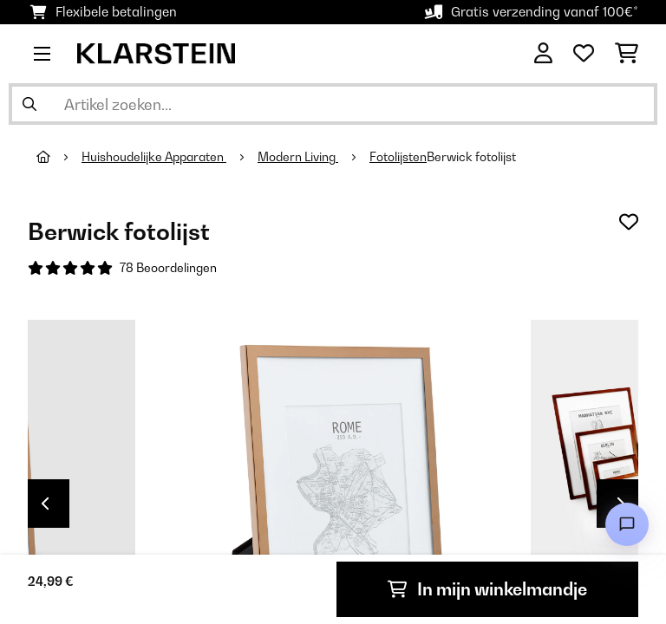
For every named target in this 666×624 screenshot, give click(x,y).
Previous (45, 503)
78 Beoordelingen (168, 268)
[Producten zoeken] (333, 104)
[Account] (543, 53)
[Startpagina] (59, 157)
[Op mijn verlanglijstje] (628, 221)
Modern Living (298, 157)
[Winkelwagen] (626, 53)
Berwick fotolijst (471, 157)
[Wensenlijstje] (583, 53)
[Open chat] (627, 524)
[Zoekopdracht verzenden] (29, 104)
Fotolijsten (398, 157)
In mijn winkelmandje (487, 589)
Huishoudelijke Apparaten (154, 157)
